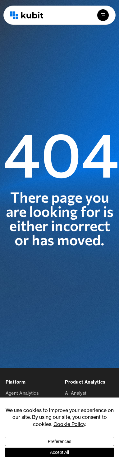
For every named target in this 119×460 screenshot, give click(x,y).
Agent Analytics (22, 393)
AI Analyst (75, 393)
